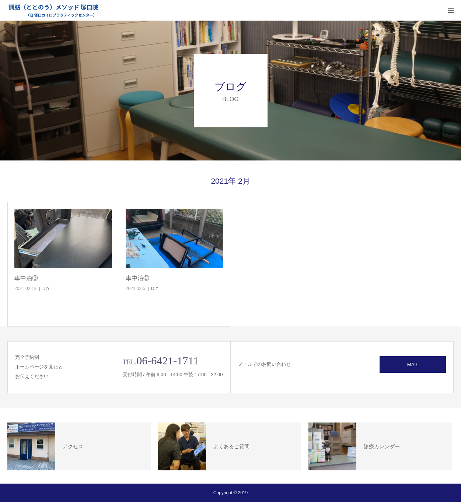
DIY (46, 288)
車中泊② (137, 278)
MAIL (412, 364)
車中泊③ (26, 278)
